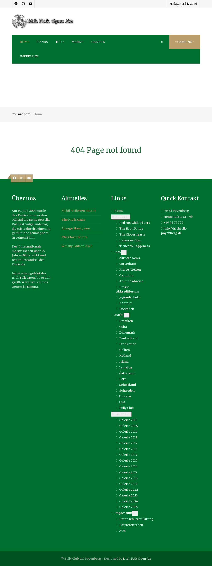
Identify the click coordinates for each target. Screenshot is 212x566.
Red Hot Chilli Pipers (134, 223)
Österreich (127, 373)
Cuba (123, 327)
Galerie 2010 (128, 431)
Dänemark (127, 332)
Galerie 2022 (128, 489)
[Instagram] (23, 4)
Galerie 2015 (128, 460)
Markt (119, 315)
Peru (122, 379)
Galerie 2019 (128, 484)
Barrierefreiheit (131, 525)
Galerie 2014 (128, 455)
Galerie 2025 (128, 507)
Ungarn (125, 396)
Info (117, 252)
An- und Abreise (131, 281)
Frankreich (127, 344)
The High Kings (73, 219)
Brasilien (126, 321)
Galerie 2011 (128, 437)
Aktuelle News (129, 258)
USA (122, 402)
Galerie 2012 (128, 443)
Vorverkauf (127, 264)
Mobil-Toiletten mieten (78, 211)
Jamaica (125, 367)
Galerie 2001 (128, 420)
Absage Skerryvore (75, 228)
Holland (125, 356)
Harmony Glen (130, 240)
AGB (122, 531)
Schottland (127, 385)
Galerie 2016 (128, 466)
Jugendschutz (129, 297)
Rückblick (126, 309)
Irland (124, 362)
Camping (126, 275)
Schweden (127, 390)
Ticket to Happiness (134, 246)
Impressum (123, 513)
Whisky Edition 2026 (76, 246)
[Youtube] (31, 4)
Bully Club (126, 408)
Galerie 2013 (128, 449)
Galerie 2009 (128, 426)
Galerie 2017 (128, 472)
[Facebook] (16, 4)
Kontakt (125, 303)
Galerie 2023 (128, 495)
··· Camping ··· (184, 42)
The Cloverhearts (74, 237)
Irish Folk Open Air (137, 558)
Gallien (124, 350)
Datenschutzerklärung (136, 519)
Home (118, 211)
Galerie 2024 (128, 501)
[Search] (161, 42)
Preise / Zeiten (130, 269)
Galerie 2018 (128, 478)
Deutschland (128, 338)
